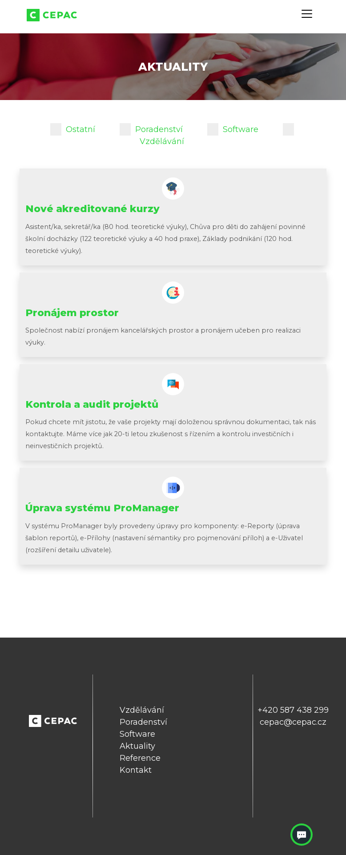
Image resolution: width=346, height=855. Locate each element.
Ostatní (72, 129)
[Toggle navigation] (306, 14)
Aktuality (137, 746)
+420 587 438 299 (293, 710)
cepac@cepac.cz (293, 722)
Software (232, 129)
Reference (140, 758)
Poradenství (151, 129)
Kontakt (136, 770)
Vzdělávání (142, 710)
